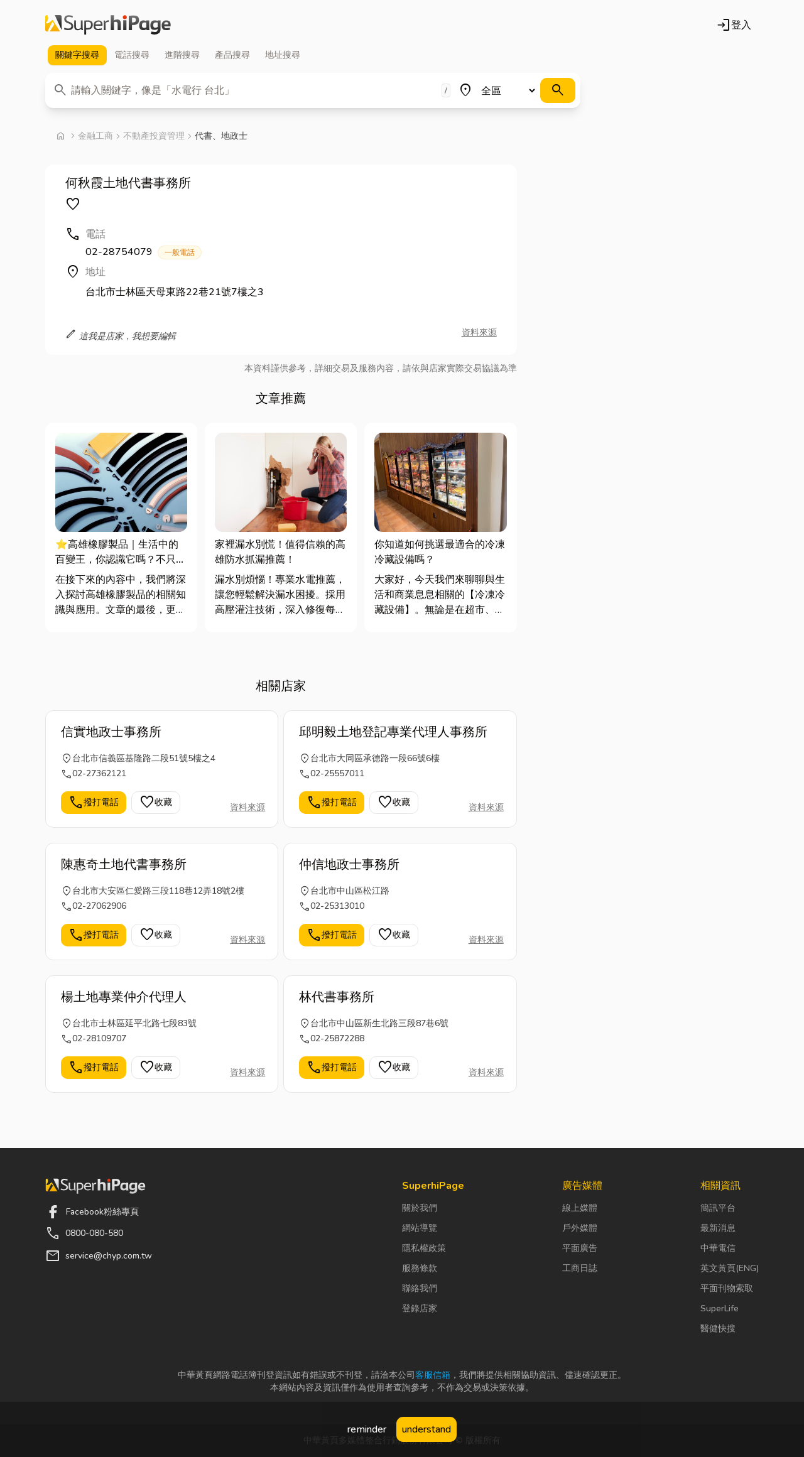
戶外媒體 (579, 1228)
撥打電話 (93, 802)
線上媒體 (579, 1208)
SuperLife (719, 1308)
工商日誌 (579, 1268)
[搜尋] (557, 90)
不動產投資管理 (154, 136)
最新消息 (718, 1228)
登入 (733, 25)
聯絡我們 (419, 1288)
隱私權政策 (424, 1248)
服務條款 (419, 1268)
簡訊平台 (718, 1208)
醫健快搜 (718, 1329)
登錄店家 (419, 1308)
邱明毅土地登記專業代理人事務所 (393, 731)
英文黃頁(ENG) (729, 1268)
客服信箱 (432, 1375)
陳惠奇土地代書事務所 (124, 864)
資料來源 (479, 333)
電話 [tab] (131, 55)
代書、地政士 (221, 136)
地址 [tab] (282, 55)
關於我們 (419, 1208)
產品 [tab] (232, 55)
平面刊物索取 (726, 1288)
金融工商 (95, 136)
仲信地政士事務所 (349, 864)
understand (426, 1429)
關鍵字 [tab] (77, 55)
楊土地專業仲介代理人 (124, 996)
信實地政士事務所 (111, 731)
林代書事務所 (336, 996)
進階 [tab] (182, 55)
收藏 (155, 802)
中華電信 (718, 1248)
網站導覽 (419, 1228)
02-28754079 (143, 252)
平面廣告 (579, 1248)
